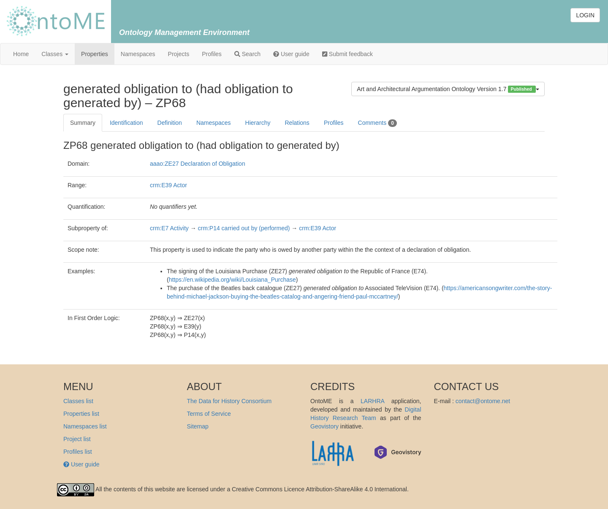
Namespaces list (85, 426)
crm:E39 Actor (168, 185)
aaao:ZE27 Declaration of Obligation (197, 163)
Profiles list (77, 451)
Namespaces (138, 54)
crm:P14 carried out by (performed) (244, 228)
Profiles (212, 54)
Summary (82, 122)
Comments (377, 123)
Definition (169, 122)
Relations (297, 122)
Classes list (78, 401)
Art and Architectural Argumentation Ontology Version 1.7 (448, 89)
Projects (179, 54)
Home (21, 54)
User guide (291, 54)
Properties (94, 54)
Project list (77, 439)
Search (247, 54)
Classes (54, 54)
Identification (126, 122)
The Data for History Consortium (229, 401)
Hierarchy (258, 122)
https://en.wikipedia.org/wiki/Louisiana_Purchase (232, 279)
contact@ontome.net (483, 401)
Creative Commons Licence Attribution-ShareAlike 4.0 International (319, 489)
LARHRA (372, 401)
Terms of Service (209, 413)
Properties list (81, 413)
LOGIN (585, 15)
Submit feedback (347, 54)
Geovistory (324, 426)
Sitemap (198, 426)
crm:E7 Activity (169, 228)
